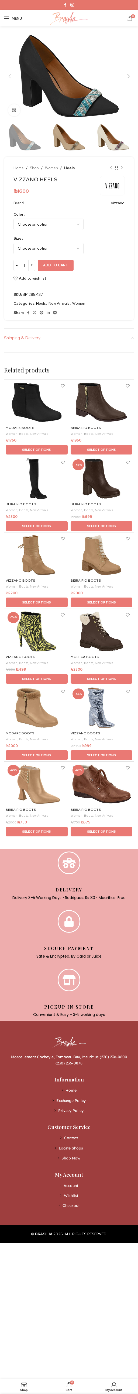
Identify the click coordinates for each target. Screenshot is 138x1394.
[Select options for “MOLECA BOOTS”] (102, 679)
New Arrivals (59, 303)
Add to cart (55, 265)
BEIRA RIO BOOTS (86, 427)
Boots (23, 434)
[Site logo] (69, 17)
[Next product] (122, 168)
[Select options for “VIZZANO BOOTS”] (37, 602)
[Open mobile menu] (13, 18)
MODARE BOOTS (20, 427)
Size (17, 238)
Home (18, 167)
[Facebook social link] (65, 5)
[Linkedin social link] (48, 312)
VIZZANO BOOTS (20, 580)
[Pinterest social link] (41, 312)
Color (18, 214)
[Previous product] (111, 168)
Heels (69, 167)
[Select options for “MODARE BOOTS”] (37, 450)
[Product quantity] (24, 265)
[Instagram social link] (72, 5)
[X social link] (34, 312)
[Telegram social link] (54, 312)
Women (51, 167)
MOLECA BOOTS (85, 656)
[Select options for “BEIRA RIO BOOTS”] (102, 450)
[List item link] (69, 1090)
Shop (34, 167)
